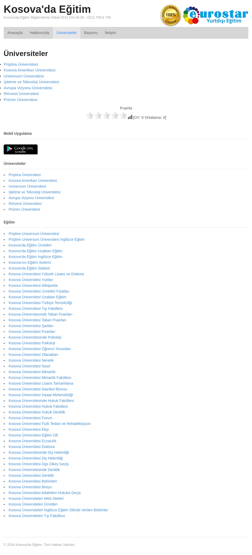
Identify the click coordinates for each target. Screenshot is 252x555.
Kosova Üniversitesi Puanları (32, 331)
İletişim (110, 33)
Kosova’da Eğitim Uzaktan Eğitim (35, 251)
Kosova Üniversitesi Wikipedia (33, 285)
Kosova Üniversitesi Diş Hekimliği (36, 458)
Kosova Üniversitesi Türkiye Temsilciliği (40, 303)
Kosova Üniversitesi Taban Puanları (37, 320)
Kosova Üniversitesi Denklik (31, 475)
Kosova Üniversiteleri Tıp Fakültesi (37, 516)
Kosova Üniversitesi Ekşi (29, 429)
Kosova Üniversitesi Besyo (30, 487)
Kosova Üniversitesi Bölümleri (33, 481)
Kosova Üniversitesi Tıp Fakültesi (36, 308)
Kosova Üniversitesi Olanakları (33, 354)
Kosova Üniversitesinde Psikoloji (35, 337)
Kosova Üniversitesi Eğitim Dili (33, 435)
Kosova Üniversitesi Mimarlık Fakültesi (40, 377)
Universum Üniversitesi (24, 76)
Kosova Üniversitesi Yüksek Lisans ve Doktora (46, 274)
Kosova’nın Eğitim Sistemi (30, 262)
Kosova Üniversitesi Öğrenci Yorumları (40, 349)
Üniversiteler (66, 33)
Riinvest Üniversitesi (21, 93)
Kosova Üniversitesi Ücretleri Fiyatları (39, 291)
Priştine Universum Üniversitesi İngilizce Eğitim (47, 239)
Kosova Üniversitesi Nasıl (29, 366)
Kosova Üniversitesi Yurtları (31, 280)
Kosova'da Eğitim (47, 9)
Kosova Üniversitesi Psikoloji (32, 343)
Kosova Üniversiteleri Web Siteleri (36, 498)
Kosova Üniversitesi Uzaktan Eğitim (37, 297)
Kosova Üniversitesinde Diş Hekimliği (39, 452)
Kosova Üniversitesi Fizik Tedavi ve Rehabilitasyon (50, 424)
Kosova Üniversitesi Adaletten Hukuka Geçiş (45, 493)
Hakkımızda (39, 33)
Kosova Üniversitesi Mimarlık (32, 372)
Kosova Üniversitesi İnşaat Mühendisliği (41, 395)
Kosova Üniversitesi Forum (30, 418)
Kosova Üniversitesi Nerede (31, 360)
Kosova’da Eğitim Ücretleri (30, 245)
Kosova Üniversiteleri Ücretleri (33, 504)
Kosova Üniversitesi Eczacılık (32, 441)
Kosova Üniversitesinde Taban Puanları (40, 314)
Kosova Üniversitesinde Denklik (34, 470)
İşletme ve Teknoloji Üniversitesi (31, 82)
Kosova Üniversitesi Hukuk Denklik (37, 412)
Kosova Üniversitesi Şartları (31, 326)
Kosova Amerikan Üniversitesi (29, 70)
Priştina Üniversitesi (21, 64)
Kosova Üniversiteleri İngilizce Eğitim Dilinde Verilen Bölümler (58, 510)
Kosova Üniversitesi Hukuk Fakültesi (38, 406)
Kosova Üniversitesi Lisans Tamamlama (41, 383)
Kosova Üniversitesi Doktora (32, 447)
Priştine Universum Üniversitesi (34, 234)
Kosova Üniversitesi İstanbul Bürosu (38, 389)
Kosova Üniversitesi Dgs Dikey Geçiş (39, 464)
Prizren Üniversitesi (20, 99)
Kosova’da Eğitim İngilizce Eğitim (35, 257)
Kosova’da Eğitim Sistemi (29, 268)
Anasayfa (14, 33)
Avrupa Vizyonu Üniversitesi (28, 88)
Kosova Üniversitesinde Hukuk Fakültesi (41, 401)
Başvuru (90, 33)
